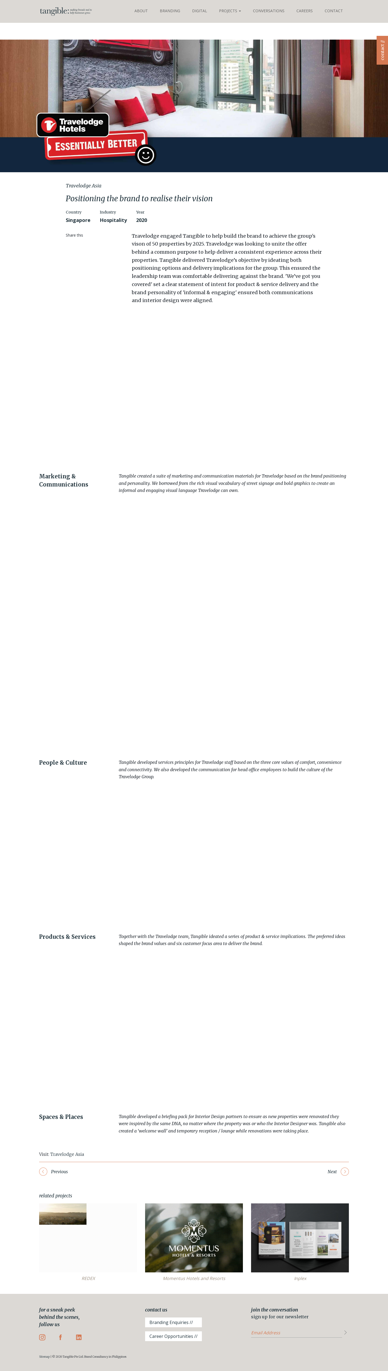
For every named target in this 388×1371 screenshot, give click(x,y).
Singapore (78, 220)
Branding (170, 10)
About (141, 10)
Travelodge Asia (67, 1154)
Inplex (300, 1278)
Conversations (268, 10)
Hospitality (113, 220)
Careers (304, 10)
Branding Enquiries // (171, 1322)
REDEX (88, 1278)
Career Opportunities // (173, 1336)
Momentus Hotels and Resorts (194, 1278)
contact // (382, 50)
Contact (334, 10)
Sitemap (44, 1357)
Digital (199, 10)
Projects (230, 10)
